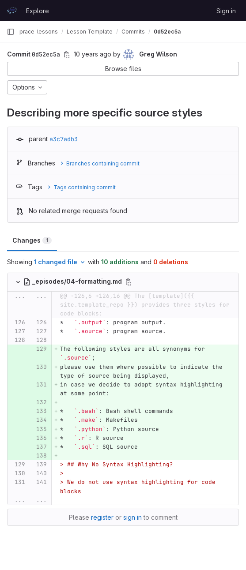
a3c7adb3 (63, 139)
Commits (133, 31)
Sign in (226, 11)
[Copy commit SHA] (66, 54)
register (102, 517)
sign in (132, 517)
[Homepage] (12, 11)
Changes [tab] (32, 240)
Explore (37, 11)
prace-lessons (38, 31)
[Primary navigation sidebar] (11, 32)
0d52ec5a (167, 31)
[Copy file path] (128, 282)
